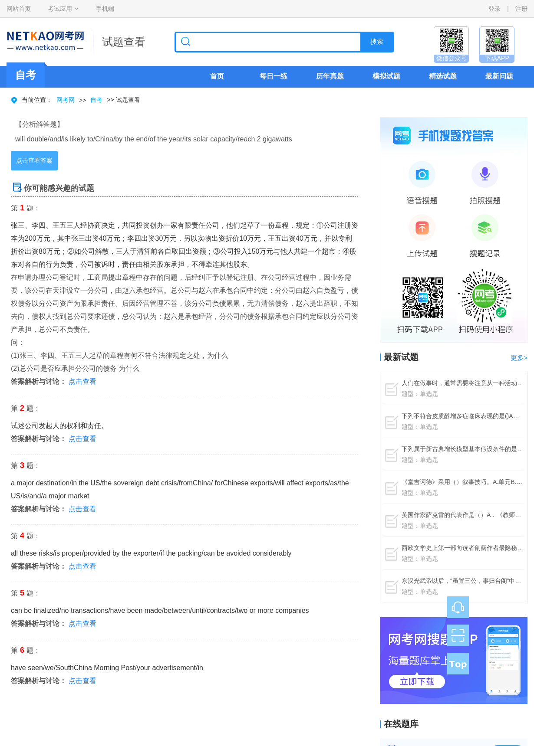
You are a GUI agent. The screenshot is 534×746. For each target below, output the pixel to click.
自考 (96, 99)
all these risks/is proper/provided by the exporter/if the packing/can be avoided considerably (151, 553)
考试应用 (60, 8)
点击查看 (82, 381)
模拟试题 (386, 76)
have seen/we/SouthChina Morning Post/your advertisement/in (107, 667)
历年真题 (330, 76)
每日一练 (273, 76)
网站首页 (19, 8)
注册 (521, 8)
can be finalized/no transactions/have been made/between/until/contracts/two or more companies (160, 610)
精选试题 (443, 76)
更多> (519, 357)
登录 (494, 8)
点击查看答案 (34, 160)
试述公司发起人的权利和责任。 (59, 425)
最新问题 (499, 76)
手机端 (105, 8)
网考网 (65, 99)
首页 (217, 76)
